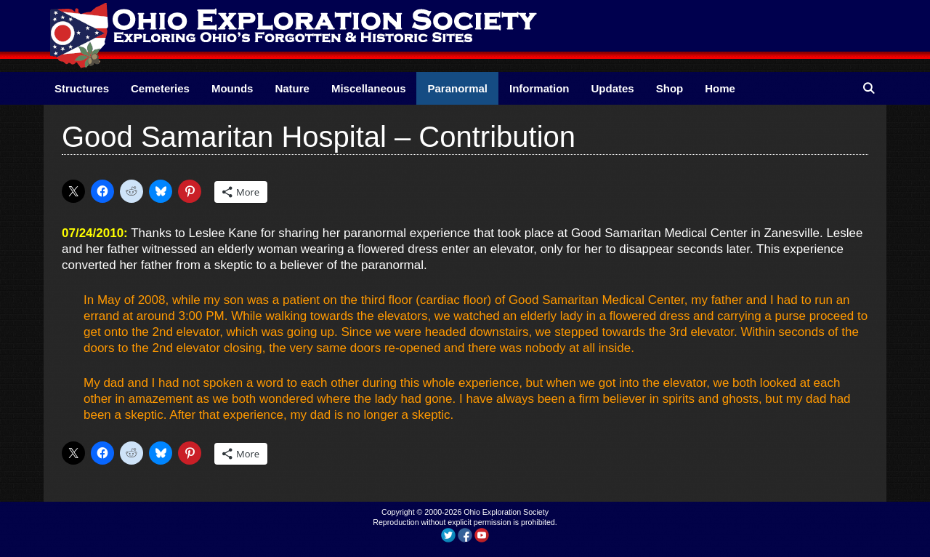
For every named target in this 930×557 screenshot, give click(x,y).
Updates (612, 88)
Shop (670, 88)
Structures (81, 88)
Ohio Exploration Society (506, 512)
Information (539, 88)
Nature (292, 88)
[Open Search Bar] (868, 88)
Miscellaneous (368, 88)
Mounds (232, 88)
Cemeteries (160, 88)
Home (720, 88)
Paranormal (457, 88)
